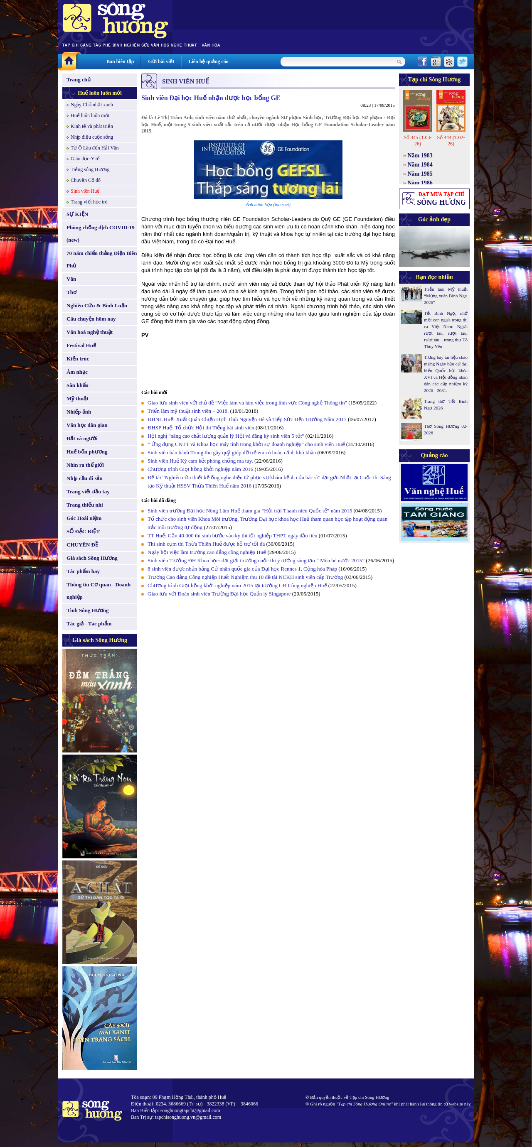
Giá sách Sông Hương (92, 558)
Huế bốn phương (87, 452)
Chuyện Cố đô (86, 180)
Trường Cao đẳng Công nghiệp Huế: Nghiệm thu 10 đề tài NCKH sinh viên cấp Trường (245, 577)
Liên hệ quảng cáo (208, 61)
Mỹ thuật (77, 398)
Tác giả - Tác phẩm (88, 623)
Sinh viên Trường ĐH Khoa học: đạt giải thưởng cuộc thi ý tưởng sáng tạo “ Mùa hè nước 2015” (256, 560)
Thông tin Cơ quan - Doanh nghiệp (98, 590)
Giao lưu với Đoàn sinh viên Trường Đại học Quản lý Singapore (219, 594)
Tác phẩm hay (83, 571)
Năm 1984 (420, 165)
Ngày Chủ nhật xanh (92, 105)
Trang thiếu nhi (84, 505)
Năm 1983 (420, 155)
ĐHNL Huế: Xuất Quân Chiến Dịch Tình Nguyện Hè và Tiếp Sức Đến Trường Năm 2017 (247, 419)
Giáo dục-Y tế (85, 159)
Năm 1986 (420, 183)
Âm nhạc (77, 372)
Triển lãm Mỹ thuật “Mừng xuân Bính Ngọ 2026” (446, 296)
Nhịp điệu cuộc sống (92, 137)
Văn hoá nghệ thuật (89, 332)
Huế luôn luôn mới (100, 93)
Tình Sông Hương (87, 610)
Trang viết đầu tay (88, 491)
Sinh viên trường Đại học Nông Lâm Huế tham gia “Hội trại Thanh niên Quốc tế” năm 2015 (250, 510)
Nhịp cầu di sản (84, 478)
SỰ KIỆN (77, 214)
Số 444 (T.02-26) (451, 141)
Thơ (71, 292)
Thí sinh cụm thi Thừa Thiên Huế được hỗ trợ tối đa (206, 544)
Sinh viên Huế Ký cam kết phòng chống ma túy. (200, 461)
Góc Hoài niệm (83, 518)
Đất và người (82, 438)
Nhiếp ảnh (78, 412)
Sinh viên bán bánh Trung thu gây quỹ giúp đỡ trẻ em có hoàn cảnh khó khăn (232, 452)
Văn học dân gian (87, 425)
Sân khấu (77, 385)
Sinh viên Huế (85, 191)
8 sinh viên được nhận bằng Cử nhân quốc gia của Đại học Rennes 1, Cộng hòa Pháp (242, 569)
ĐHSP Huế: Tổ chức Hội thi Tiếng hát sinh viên (202, 427)
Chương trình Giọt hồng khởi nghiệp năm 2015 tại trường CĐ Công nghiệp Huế (237, 585)
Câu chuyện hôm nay (91, 319)
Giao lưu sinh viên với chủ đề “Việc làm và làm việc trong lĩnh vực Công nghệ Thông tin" (247, 402)
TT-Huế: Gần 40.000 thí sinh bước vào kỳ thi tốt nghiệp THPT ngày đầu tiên (232, 535)
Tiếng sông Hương (90, 169)
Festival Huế (81, 345)
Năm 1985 (420, 174)
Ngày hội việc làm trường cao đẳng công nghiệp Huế (207, 552)
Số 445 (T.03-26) (417, 141)
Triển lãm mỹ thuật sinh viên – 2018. (189, 411)
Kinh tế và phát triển (92, 126)
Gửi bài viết (161, 61)
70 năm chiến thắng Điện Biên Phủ (101, 259)
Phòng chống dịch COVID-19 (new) (100, 233)
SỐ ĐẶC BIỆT (83, 531)
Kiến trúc (77, 358)
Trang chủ (78, 79)
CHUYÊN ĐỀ (82, 545)
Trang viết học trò (89, 202)
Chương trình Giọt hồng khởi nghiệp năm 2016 (200, 469)
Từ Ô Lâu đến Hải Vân (94, 148)
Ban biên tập (120, 61)
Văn (71, 279)
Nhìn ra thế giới (85, 465)
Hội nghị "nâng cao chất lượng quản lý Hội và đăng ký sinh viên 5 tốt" (226, 436)
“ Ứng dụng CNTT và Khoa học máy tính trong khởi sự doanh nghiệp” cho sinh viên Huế (246, 444)
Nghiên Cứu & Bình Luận (96, 305)
